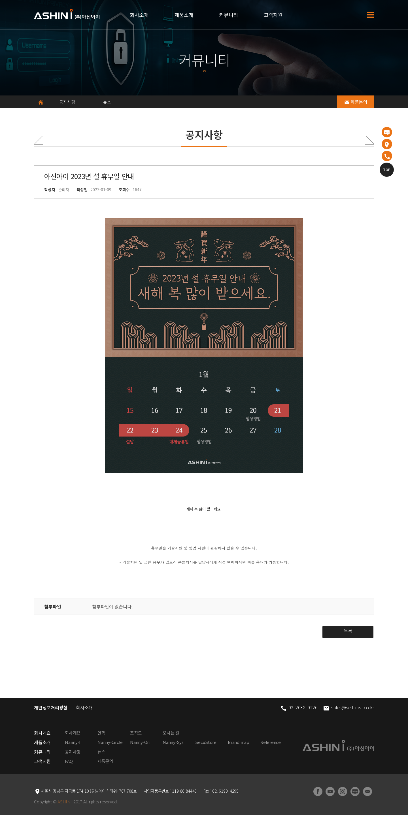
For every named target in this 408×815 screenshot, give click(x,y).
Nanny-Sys (173, 742)
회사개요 (42, 732)
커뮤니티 (228, 14)
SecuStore (205, 742)
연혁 (101, 733)
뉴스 (107, 102)
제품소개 (184, 14)
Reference (270, 742)
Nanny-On (140, 742)
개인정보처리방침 (50, 707)
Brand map (238, 742)
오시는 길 (171, 733)
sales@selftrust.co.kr (348, 707)
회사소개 (139, 14)
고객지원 (273, 14)
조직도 (136, 733)
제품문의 (355, 101)
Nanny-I (72, 742)
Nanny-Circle (110, 742)
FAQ (69, 761)
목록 (348, 630)
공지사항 (67, 102)
